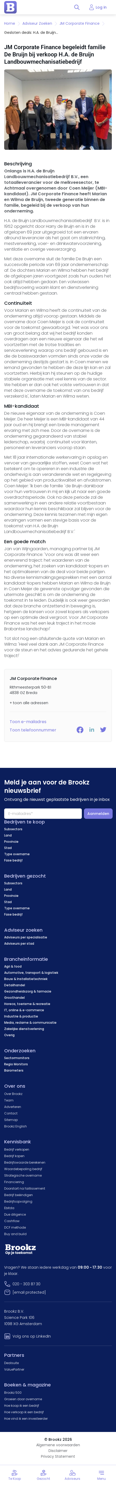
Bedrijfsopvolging (18, 1201)
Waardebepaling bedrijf (23, 1169)
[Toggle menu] (101, 1475)
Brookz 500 (13, 1392)
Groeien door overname (23, 1399)
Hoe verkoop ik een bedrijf (24, 1412)
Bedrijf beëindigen (18, 1195)
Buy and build (15, 1234)
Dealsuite (11, 1363)
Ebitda (9, 1208)
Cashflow (12, 1221)
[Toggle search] (77, 7)
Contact (10, 1113)
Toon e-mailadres (28, 722)
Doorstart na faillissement (24, 1188)
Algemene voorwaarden (58, 1445)
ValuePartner (14, 1369)
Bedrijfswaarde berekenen (24, 1162)
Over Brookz (13, 1094)
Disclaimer (58, 1450)
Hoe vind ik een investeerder (26, 1418)
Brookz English (15, 1126)
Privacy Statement (58, 1456)
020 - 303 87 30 (26, 1284)
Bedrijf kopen (14, 1156)
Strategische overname (23, 1175)
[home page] (10, 7)
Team (9, 1100)
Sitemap (11, 1120)
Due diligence (15, 1214)
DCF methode (15, 1227)
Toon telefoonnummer (33, 730)
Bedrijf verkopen (16, 1149)
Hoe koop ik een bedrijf (21, 1405)
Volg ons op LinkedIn (32, 1336)
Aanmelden (98, 813)
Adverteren (12, 1107)
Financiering (14, 1182)
